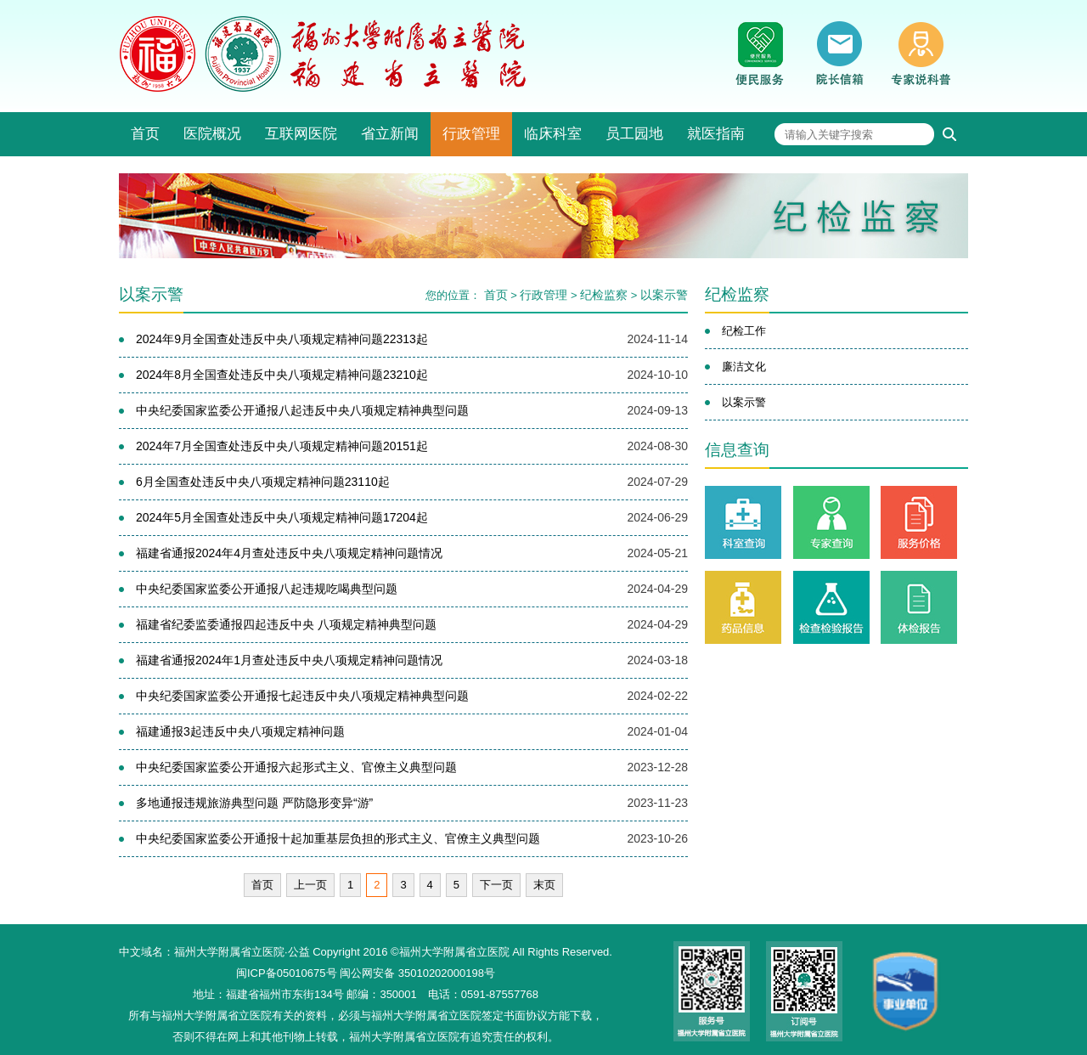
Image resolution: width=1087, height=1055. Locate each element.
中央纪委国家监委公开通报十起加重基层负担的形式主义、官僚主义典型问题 (338, 838)
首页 (145, 134)
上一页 (310, 884)
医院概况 (212, 134)
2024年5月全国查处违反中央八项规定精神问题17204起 (282, 517)
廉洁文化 (744, 366)
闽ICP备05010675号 (286, 973)
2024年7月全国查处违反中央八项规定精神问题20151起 (282, 446)
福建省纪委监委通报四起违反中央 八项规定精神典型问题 (286, 624)
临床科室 (553, 134)
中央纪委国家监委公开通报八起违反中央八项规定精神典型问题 (302, 410)
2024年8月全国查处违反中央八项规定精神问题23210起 (282, 374)
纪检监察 (604, 295)
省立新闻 (390, 134)
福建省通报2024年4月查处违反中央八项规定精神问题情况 (289, 553)
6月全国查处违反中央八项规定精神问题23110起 (263, 481)
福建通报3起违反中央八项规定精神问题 (240, 731)
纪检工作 (744, 330)
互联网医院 (301, 134)
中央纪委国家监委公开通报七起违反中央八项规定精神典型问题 (302, 695)
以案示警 (664, 295)
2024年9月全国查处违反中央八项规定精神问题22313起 (282, 339)
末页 (544, 884)
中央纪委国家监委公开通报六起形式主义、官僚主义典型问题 (296, 767)
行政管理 (471, 134)
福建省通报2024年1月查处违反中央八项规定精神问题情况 (289, 660)
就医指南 (716, 134)
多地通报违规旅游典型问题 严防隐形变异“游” (254, 803)
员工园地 (634, 134)
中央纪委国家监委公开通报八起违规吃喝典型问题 (266, 588)
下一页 (496, 884)
